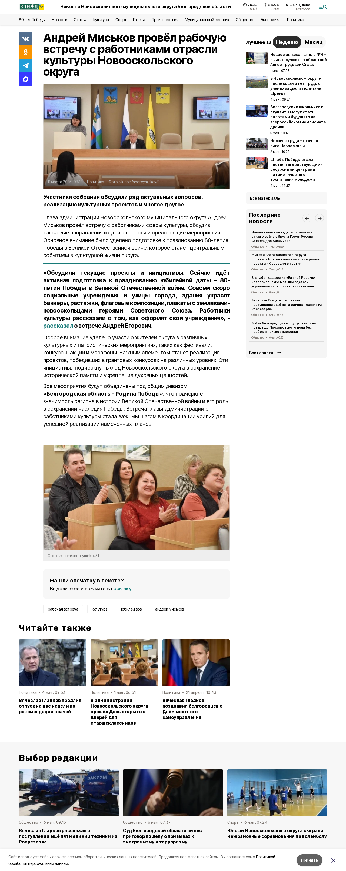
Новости (59, 19)
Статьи (80, 19)
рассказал (58, 325)
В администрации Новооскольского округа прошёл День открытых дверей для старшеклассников (119, 712)
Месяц (314, 42)
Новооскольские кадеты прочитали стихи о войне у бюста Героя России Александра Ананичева (282, 236)
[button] (306, 218)
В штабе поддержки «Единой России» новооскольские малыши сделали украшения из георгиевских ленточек (283, 282)
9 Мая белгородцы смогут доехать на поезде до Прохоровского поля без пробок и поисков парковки (283, 327)
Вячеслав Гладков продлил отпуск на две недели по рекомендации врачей (50, 706)
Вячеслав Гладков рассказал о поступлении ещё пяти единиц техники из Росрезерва (286, 304)
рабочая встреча (63, 609)
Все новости (261, 352)
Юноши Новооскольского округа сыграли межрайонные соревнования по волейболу (277, 833)
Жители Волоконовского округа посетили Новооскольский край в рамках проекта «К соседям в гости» (286, 259)
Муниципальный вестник (207, 19)
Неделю (287, 42)
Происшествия (165, 19)
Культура (101, 19)
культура (100, 609)
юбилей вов (131, 609)
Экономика (270, 19)
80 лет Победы (32, 19)
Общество (245, 19)
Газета (139, 19)
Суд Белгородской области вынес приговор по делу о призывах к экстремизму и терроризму (162, 836)
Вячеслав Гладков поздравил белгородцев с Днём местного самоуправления (192, 709)
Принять (309, 860)
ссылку (122, 588)
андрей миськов (169, 609)
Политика (295, 19)
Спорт (121, 19)
